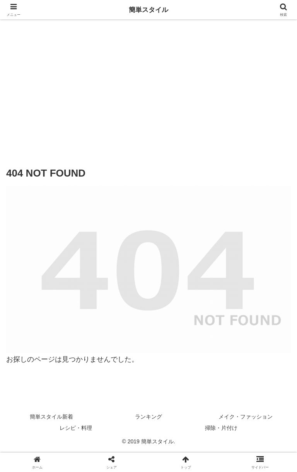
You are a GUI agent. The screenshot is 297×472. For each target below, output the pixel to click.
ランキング (148, 417)
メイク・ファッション (245, 417)
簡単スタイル (148, 10)
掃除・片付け (221, 428)
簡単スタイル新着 (51, 417)
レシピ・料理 (76, 428)
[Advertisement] (148, 89)
